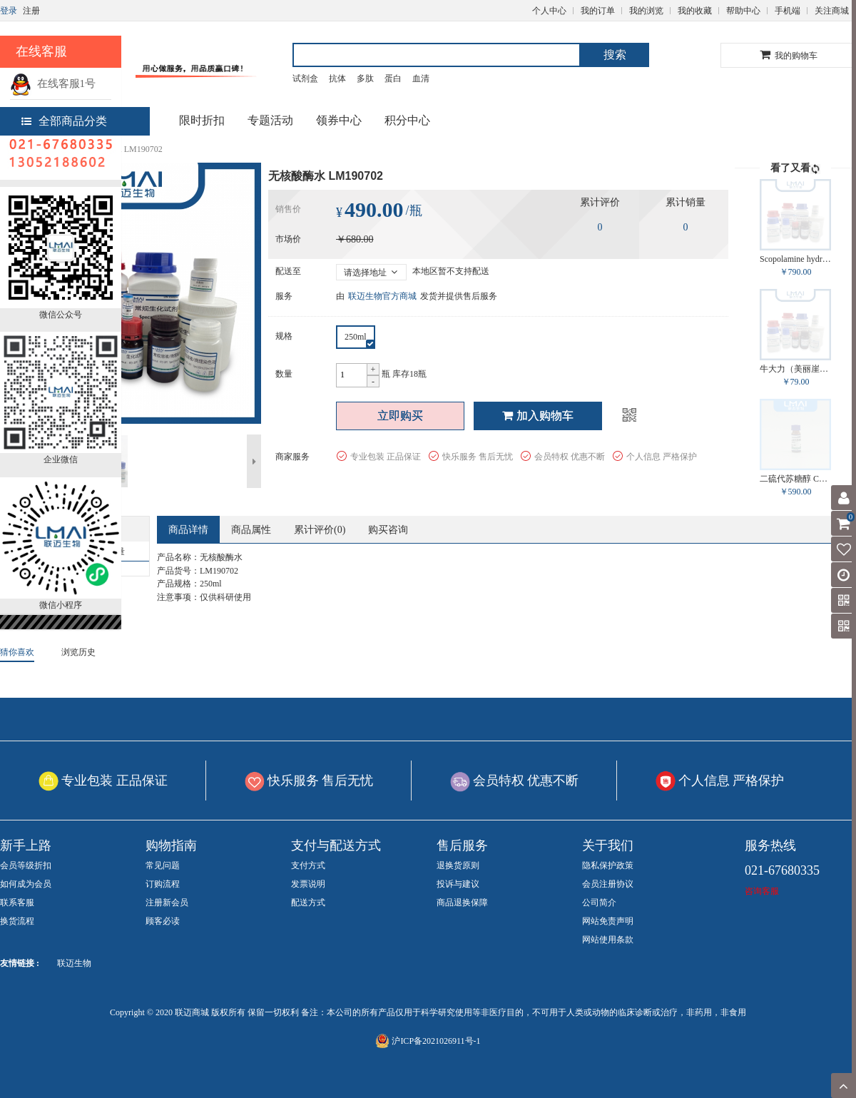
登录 (8, 11)
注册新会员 (167, 903)
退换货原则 (458, 865)
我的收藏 (695, 11)
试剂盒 (305, 78)
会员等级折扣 (25, 865)
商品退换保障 (462, 903)
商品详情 (188, 529)
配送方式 (308, 903)
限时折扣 (202, 120)
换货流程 (17, 921)
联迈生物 (74, 963)
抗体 (337, 78)
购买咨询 (388, 529)
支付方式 (308, 865)
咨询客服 (762, 891)
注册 (31, 11)
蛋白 (393, 78)
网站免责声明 (607, 921)
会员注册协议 (607, 884)
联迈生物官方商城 (382, 296)
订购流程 (163, 884)
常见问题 (163, 865)
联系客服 (17, 903)
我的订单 (598, 11)
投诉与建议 (458, 884)
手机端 (787, 11)
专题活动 (270, 120)
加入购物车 (538, 416)
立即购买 (400, 416)
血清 (420, 78)
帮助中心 (743, 11)
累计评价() (319, 529)
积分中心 (407, 120)
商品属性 (251, 529)
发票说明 (308, 884)
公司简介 (599, 903)
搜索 (614, 55)
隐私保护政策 (607, 865)
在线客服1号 (53, 83)
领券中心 (339, 120)
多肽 (365, 78)
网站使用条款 (607, 940)
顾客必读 (163, 921)
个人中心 (549, 11)
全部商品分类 (64, 121)
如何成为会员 (25, 884)
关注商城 (832, 11)
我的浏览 (646, 11)
